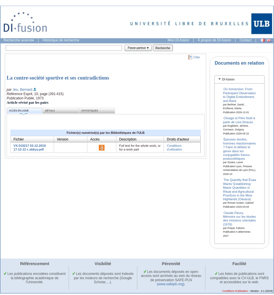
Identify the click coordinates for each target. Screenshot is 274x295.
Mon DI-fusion (178, 40)
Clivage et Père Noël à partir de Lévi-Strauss (239, 120)
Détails (50, 110)
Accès (95, 139)
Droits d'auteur (178, 139)
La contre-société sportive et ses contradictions (58, 78)
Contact (245, 40)
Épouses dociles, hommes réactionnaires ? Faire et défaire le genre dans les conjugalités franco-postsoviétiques (239, 149)
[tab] (239, 79)
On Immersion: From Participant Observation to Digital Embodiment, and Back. (239, 94)
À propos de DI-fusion (214, 40)
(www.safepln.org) (170, 284)
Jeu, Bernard (22, 90)
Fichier (18, 139)
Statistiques (89, 110)
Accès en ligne (19, 111)
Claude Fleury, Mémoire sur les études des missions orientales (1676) (239, 218)
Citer (197, 57)
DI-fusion (228, 79)
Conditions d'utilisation (174, 147)
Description (127, 139)
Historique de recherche (61, 40)
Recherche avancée (18, 40)
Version (62, 139)
